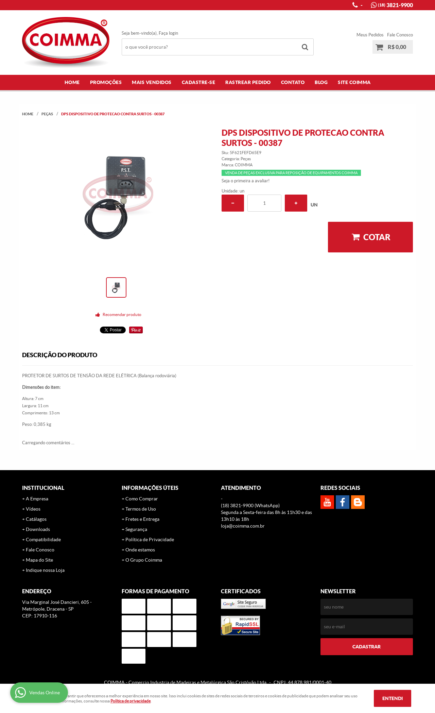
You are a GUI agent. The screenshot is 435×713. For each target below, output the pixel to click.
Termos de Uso (140, 509)
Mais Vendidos (152, 82)
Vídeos (33, 509)
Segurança (136, 529)
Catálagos (36, 519)
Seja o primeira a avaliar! (245, 180)
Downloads (38, 529)
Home (72, 82)
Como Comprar (141, 498)
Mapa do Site (39, 560)
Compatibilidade (43, 539)
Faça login (168, 33)
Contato (293, 82)
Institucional (43, 488)
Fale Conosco (400, 34)
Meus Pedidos (370, 34)
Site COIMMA (354, 82)
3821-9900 (395, 5)
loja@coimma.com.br (243, 526)
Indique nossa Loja (45, 570)
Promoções (106, 82)
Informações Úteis (150, 488)
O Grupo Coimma (143, 560)
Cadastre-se (198, 82)
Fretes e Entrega (142, 519)
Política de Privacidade (149, 539)
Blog (321, 82)
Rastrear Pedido (248, 82)
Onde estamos (140, 549)
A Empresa (37, 498)
